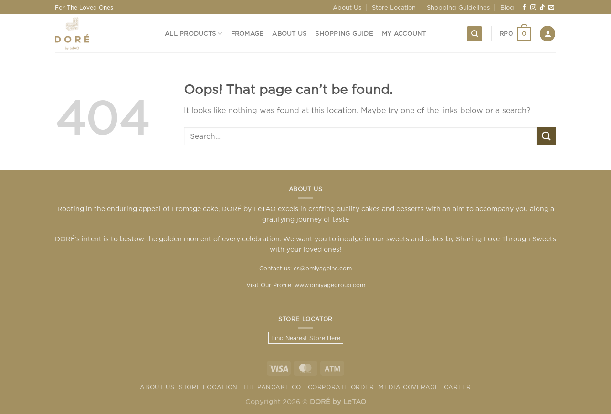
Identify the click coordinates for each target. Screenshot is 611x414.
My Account (404, 33)
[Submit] (546, 136)
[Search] (474, 33)
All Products (193, 33)
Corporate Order (341, 387)
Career (457, 387)
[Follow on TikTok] (542, 7)
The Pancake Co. (272, 387)
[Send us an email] (551, 7)
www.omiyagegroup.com (330, 285)
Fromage (247, 33)
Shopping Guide (344, 33)
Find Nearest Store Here (305, 338)
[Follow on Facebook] (524, 7)
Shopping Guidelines (458, 7)
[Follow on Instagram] (533, 7)
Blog (507, 7)
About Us (347, 7)
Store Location (394, 7)
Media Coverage (409, 387)
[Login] (547, 33)
